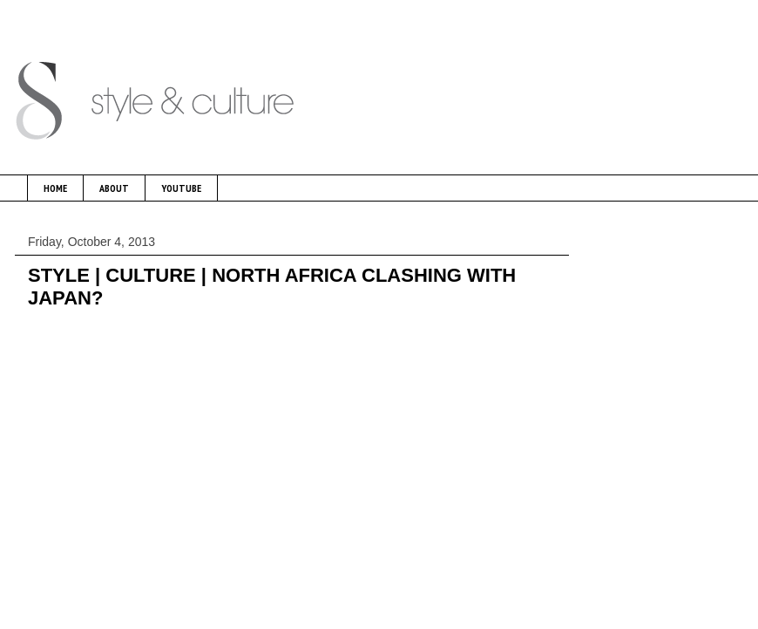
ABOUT (114, 188)
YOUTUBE (181, 188)
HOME (55, 188)
